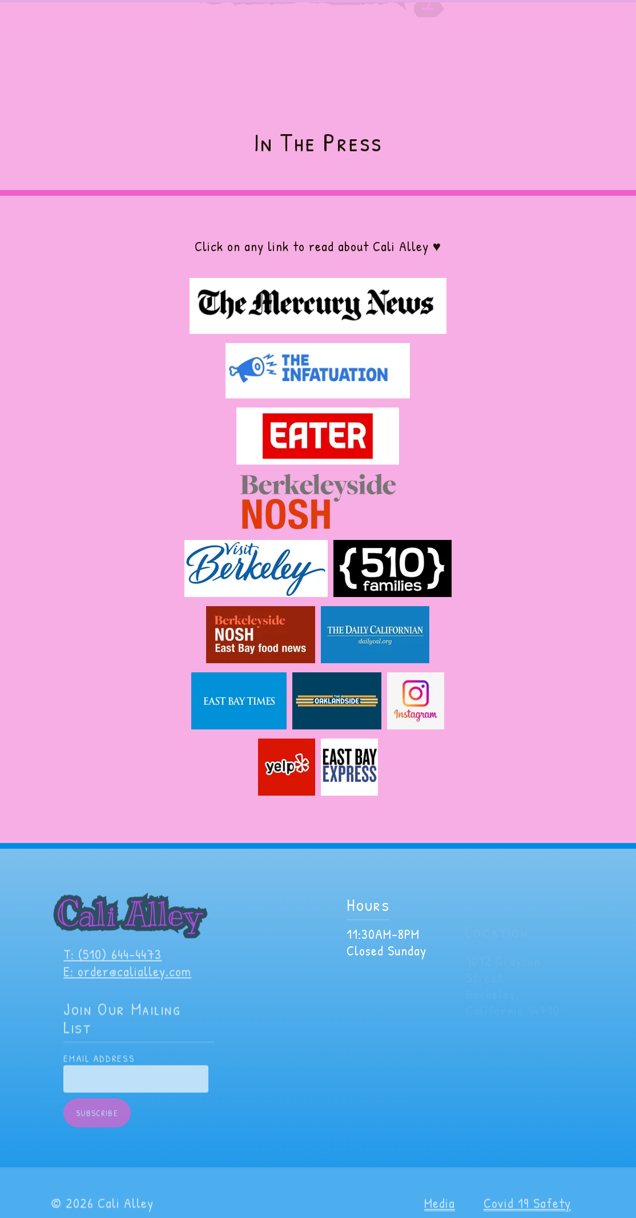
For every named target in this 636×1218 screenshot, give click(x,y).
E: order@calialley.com (127, 979)
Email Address (99, 1066)
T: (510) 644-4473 (112, 962)
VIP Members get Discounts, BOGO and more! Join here (318, 11)
